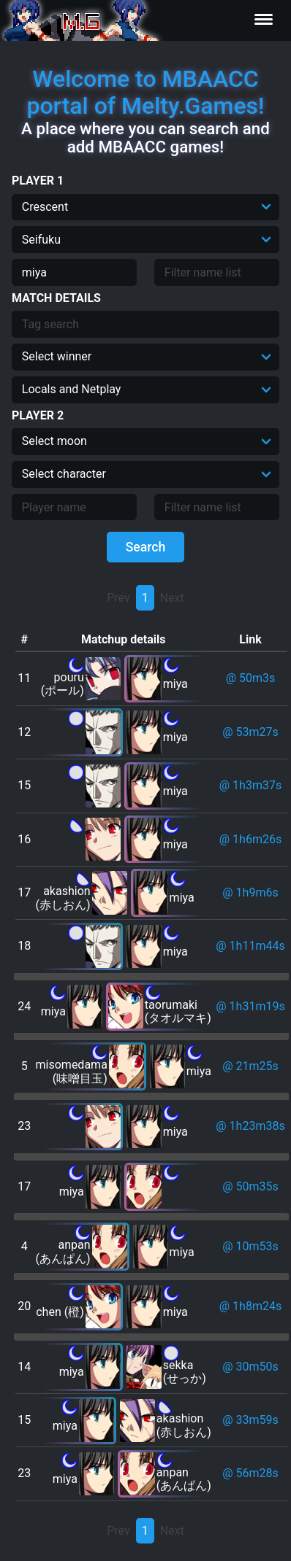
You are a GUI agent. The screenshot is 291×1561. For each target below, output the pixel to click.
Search (146, 547)
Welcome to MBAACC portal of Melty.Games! (145, 92)
